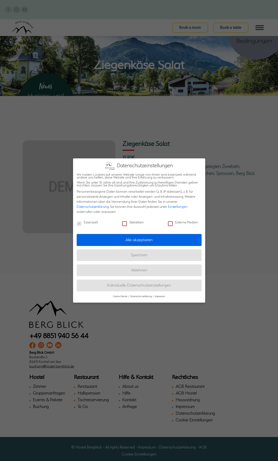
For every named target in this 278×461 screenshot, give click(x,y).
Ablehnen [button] (139, 270)
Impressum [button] (160, 296)
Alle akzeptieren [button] (139, 239)
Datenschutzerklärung (93, 206)
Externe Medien (183, 222)
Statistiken (133, 222)
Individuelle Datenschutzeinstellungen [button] (139, 285)
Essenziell (87, 222)
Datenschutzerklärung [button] (141, 296)
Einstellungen (177, 206)
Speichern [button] (139, 254)
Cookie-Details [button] (120, 296)
